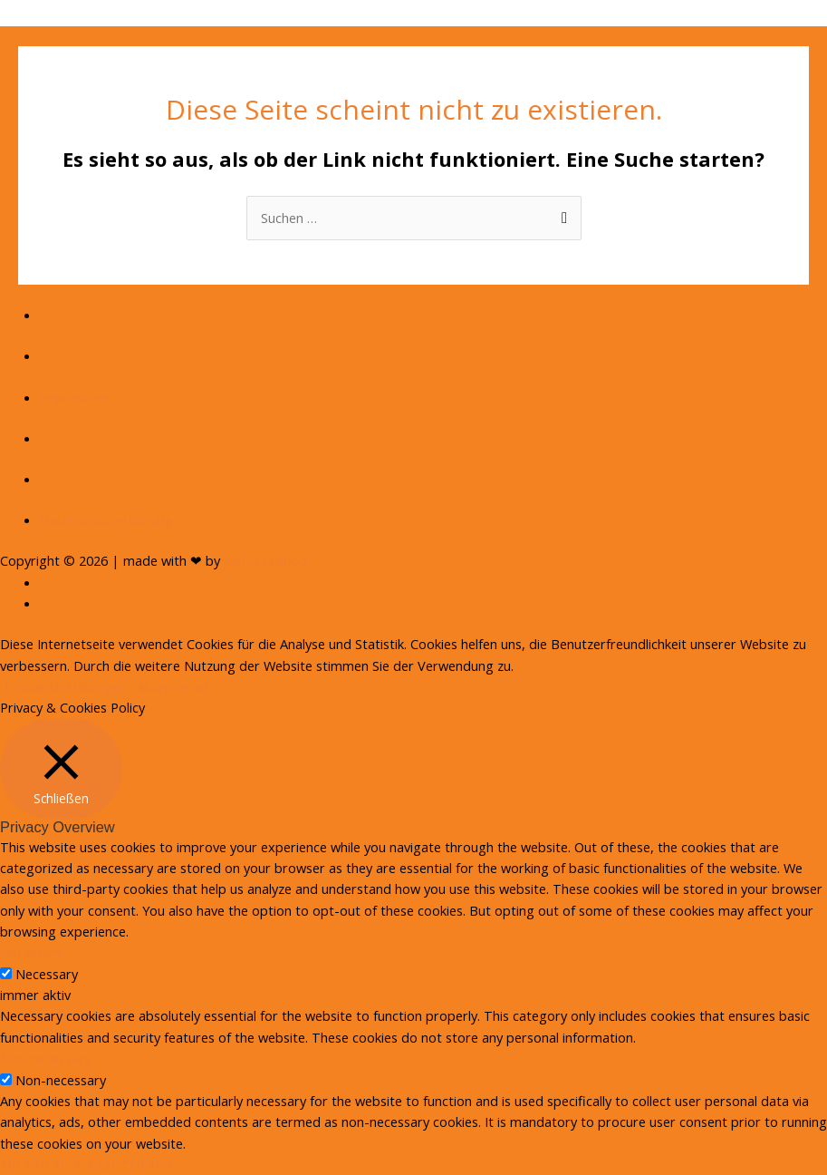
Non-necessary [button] (45, 1058)
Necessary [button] (31, 952)
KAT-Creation (265, 560)
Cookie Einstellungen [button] (66, 686)
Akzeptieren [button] (172, 686)
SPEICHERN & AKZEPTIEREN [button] (86, 1164)
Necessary (46, 974)
